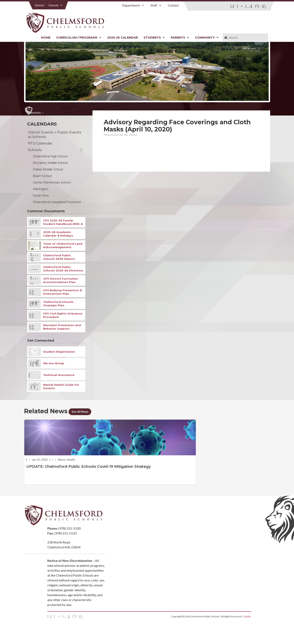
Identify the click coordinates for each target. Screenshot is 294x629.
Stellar (247, 616)
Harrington (40, 189)
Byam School (42, 176)
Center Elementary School (52, 182)
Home (45, 37)
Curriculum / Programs (78, 37)
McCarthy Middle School (50, 163)
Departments (133, 5)
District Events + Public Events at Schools (54, 134)
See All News (82, 411)
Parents (180, 37)
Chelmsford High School (50, 156)
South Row (41, 195)
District (40, 5)
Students (154, 37)
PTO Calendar (40, 143)
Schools (56, 5)
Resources (34, 112)
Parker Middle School (48, 169)
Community (207, 37)
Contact (173, 5)
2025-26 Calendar (122, 37)
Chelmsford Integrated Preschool (57, 202)
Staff (156, 5)
